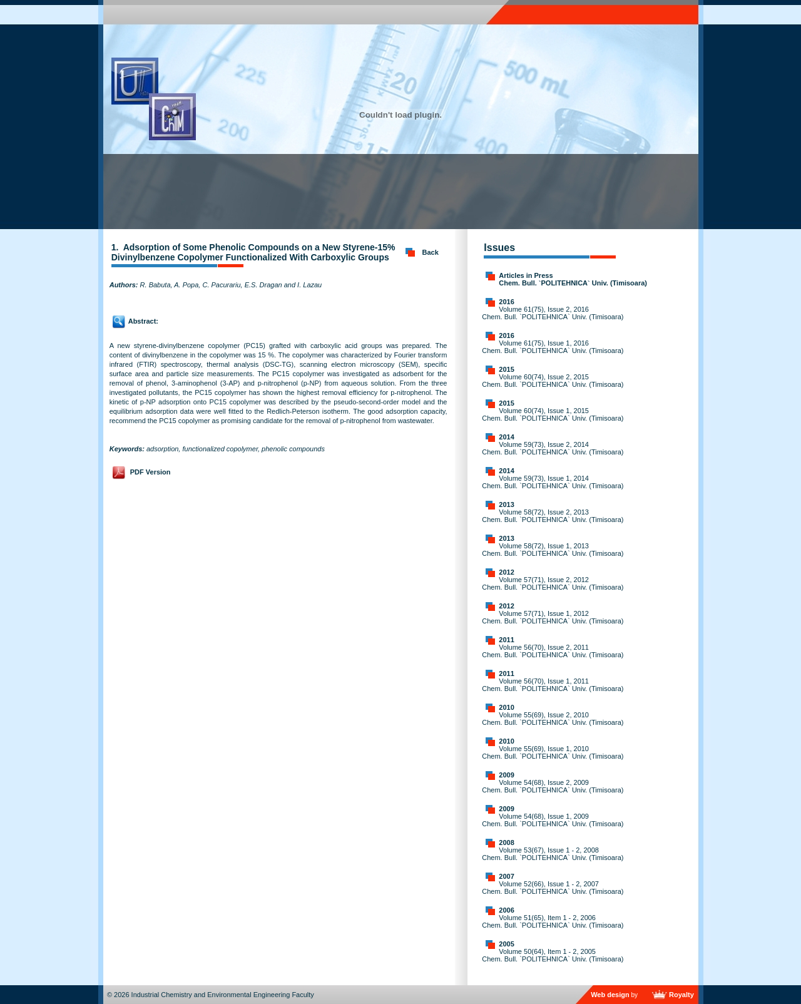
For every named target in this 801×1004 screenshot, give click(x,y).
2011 (506, 639)
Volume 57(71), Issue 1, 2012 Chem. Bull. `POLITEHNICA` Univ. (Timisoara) (552, 617)
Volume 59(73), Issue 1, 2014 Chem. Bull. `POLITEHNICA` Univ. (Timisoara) (552, 481)
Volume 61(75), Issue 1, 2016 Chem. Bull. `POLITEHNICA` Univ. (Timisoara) (552, 346)
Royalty (681, 994)
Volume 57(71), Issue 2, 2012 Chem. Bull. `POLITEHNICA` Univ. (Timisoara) (552, 583)
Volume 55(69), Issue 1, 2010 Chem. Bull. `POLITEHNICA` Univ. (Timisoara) (552, 752)
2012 (506, 572)
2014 (506, 437)
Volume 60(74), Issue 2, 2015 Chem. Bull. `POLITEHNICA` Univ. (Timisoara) (552, 380)
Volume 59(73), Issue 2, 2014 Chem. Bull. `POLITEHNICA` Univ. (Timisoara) (552, 448)
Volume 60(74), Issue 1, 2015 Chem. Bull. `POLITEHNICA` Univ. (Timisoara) (552, 414)
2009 (506, 775)
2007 (506, 876)
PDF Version (150, 472)
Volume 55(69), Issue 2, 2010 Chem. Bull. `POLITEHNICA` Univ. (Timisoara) (552, 718)
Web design (610, 994)
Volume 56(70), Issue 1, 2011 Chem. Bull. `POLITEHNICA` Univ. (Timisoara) (552, 684)
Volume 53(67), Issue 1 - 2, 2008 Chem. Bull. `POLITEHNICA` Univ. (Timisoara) (552, 853)
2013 (506, 504)
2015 (506, 369)
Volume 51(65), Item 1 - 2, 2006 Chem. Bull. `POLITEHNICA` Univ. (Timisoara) (552, 921)
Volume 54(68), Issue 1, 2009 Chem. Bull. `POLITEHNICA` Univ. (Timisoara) (552, 819)
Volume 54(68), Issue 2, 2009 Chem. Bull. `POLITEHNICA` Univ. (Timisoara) (552, 786)
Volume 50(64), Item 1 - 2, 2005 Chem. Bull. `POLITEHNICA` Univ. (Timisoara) (552, 955)
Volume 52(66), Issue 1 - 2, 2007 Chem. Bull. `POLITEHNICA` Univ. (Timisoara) (552, 887)
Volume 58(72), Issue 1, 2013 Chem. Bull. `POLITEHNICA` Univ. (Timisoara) (552, 549)
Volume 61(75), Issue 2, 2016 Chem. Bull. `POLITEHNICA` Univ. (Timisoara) (552, 312)
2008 (506, 842)
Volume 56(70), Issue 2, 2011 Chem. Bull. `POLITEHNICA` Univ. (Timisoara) (552, 650)
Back (430, 252)
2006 (506, 910)
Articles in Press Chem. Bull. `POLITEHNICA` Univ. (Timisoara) (573, 279)
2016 (506, 301)
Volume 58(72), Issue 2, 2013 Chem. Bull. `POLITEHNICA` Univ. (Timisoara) (552, 515)
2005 (506, 944)
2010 (506, 707)
